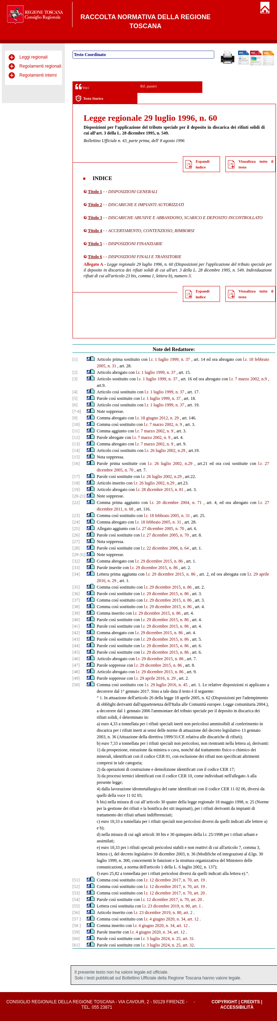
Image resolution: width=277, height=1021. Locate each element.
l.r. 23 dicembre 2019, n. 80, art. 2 (163, 912)
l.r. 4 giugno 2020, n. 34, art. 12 (171, 919)
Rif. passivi (148, 86)
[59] (76, 932)
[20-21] (78, 496)
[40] (76, 619)
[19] (76, 489)
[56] (76, 912)
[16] (76, 463)
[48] (76, 671)
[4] (75, 391)
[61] (76, 945)
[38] (76, 606)
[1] (75, 359)
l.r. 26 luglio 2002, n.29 (165, 450)
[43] (76, 639)
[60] (76, 938)
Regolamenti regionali (40, 66)
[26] (76, 535)
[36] (76, 593)
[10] (76, 424)
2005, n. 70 (123, 470)
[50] (76, 684)
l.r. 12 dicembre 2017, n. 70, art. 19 (174, 880)
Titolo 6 (95, 256)
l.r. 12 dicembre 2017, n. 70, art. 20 (174, 893)
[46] (76, 658)
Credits (250, 1001)
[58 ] (76, 925)
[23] (76, 515)
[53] (76, 893)
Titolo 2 (95, 204)
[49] (76, 678)
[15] (76, 457)
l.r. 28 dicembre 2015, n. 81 (160, 489)
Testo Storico (89, 98)
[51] (76, 880)
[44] (76, 645)
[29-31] (78, 554)
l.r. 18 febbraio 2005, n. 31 (167, 515)
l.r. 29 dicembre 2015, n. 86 (159, 561)
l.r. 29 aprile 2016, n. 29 (155, 678)
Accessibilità (237, 1007)
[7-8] (76, 411)
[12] (76, 437)
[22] (76, 502)
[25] (76, 528)
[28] (76, 548)
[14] (76, 450)
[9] (75, 417)
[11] (76, 430)
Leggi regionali (33, 57)
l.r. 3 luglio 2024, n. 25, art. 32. (168, 945)
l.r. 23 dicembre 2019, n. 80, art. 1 (171, 906)
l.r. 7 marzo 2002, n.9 (248, 378)
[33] (76, 567)
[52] (76, 886)
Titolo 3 (95, 217)
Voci (82, 87)
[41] (76, 626)
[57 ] (76, 919)
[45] (76, 652)
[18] (76, 483)
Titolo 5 (95, 243)
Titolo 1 (95, 191)
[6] (75, 404)
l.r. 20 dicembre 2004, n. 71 (176, 502)
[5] (75, 398)
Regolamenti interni (38, 75)
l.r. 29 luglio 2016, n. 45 (166, 684)
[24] (76, 522)
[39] (76, 613)
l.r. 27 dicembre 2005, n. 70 (160, 528)
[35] (76, 587)
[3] (75, 378)
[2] (75, 372)
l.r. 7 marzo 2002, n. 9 (163, 424)
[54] (76, 899)
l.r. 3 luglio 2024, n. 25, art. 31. (168, 938)
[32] (76, 561)
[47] (76, 665)
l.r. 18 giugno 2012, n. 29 (157, 417)
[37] (76, 600)
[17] (76, 476)
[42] (76, 632)
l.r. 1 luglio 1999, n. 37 (169, 359)
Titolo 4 (95, 230)
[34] (76, 574)
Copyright (224, 1001)
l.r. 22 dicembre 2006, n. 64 (165, 548)
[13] (76, 444)
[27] (76, 541)
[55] (76, 906)
